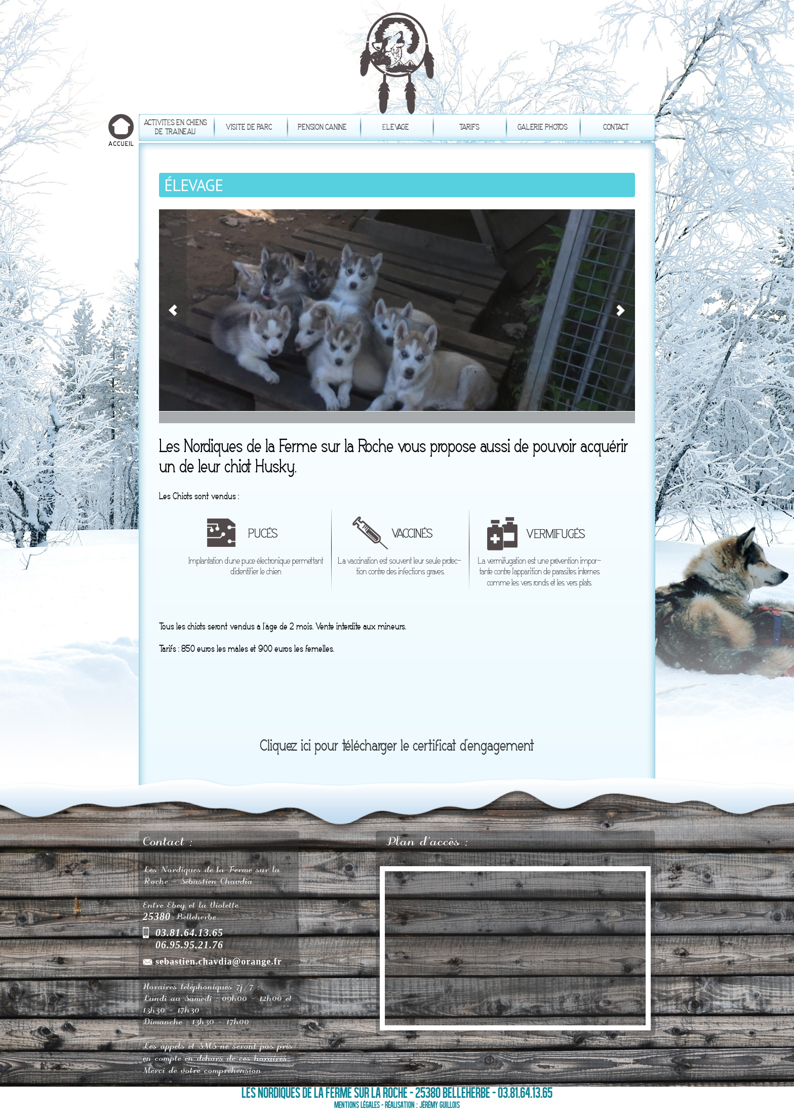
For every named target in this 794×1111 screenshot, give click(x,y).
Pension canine (322, 127)
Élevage (395, 127)
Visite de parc (249, 127)
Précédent (174, 224)
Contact (616, 127)
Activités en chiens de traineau (175, 127)
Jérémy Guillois (439, 1104)
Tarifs (469, 127)
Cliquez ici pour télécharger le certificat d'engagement (397, 746)
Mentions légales (357, 1104)
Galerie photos (543, 127)
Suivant (622, 225)
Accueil (121, 132)
